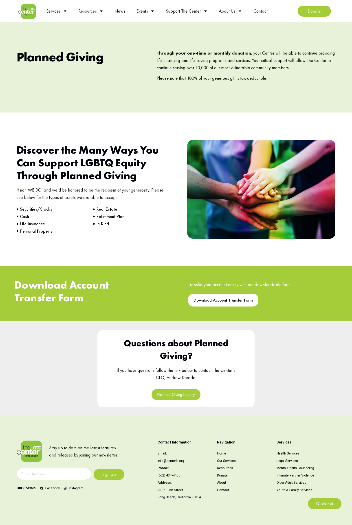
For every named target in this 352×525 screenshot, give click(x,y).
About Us (230, 11)
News (120, 11)
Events (145, 11)
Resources (91, 11)
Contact (260, 11)
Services (56, 11)
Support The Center (187, 11)
